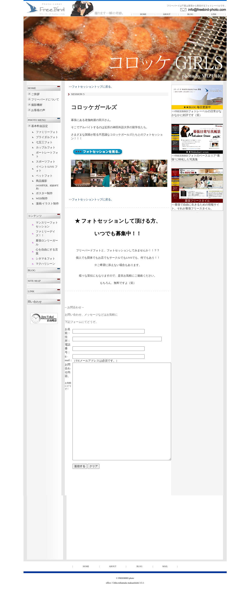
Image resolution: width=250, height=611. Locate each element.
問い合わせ (29, 301)
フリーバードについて (39, 99)
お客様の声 (32, 110)
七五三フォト (38, 142)
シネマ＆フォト (39, 258)
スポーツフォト (39, 161)
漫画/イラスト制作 (41, 203)
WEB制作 (36, 198)
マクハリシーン (39, 263)
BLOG (190, 14)
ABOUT (166, 14)
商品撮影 (35, 180)
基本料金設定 (33, 126)
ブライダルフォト (41, 137)
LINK (213, 14)
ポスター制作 (38, 193)
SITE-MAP (28, 280)
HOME (143, 14)
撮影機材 (30, 104)
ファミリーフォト (41, 132)
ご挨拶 (29, 94)
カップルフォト (39, 147)
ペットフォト (38, 175)
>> (91, 86)
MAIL (165, 585)
